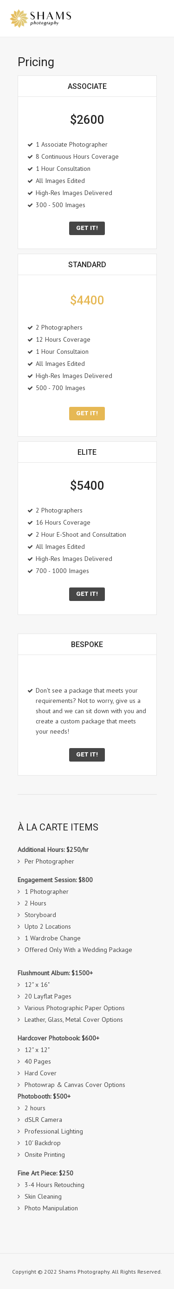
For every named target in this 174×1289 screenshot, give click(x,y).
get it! (87, 413)
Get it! (87, 227)
